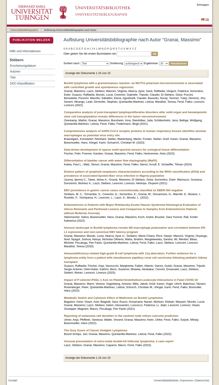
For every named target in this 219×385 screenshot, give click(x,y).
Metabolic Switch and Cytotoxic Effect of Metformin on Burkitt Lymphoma (113, 297)
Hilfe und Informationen (25, 51)
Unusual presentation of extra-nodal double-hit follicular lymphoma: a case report (118, 341)
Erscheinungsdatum (23, 65)
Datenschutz (202, 380)
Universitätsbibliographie (24, 30)
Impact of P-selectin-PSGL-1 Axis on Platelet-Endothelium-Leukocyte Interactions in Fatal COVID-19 (131, 279)
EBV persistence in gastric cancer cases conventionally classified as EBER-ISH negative (123, 190)
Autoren (15, 71)
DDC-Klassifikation (22, 83)
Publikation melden (31, 39)
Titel (12, 77)
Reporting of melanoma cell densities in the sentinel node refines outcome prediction (121, 315)
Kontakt (13, 380)
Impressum (186, 380)
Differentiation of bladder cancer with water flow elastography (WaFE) (110, 160)
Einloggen (203, 4)
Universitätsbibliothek (166, 380)
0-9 (66, 48)
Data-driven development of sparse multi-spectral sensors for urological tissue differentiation (126, 149)
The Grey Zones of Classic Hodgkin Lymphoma (95, 330)
